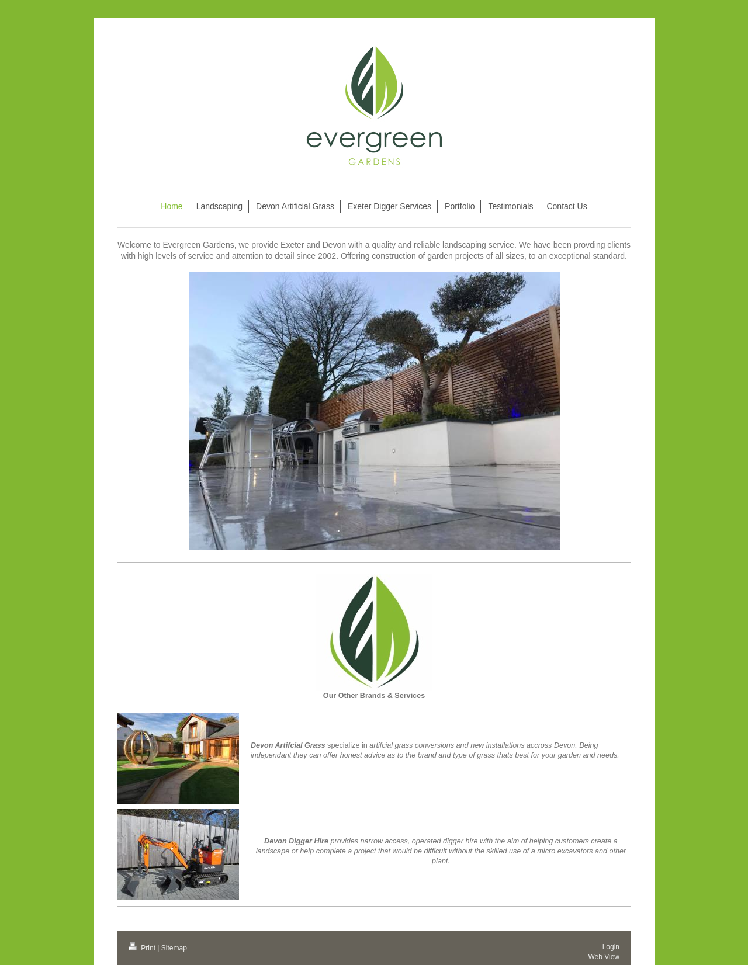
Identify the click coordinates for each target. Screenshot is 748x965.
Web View (603, 957)
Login (610, 947)
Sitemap (174, 948)
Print (143, 948)
